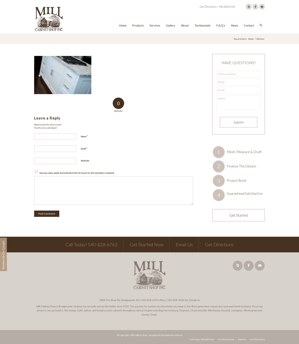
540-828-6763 (149, 300)
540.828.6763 (227, 6)
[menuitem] (122, 19)
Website (85, 160)
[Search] (261, 19)
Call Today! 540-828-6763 (91, 244)
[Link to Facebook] (255, 7)
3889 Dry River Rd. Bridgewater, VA (119, 300)
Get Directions (208, 6)
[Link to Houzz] (249, 7)
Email (84, 148)
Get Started (238, 215)
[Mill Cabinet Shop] (49, 19)
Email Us (184, 244)
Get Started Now (147, 244)
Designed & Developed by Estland (165, 335)
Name (84, 136)
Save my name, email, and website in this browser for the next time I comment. (76, 173)
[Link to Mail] (262, 7)
